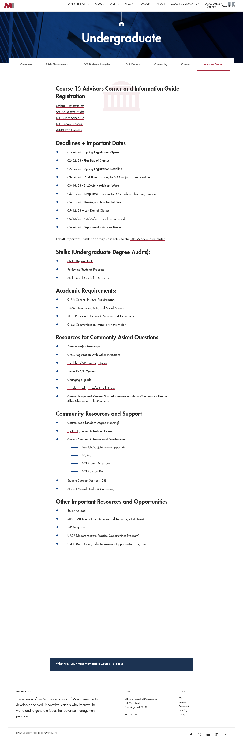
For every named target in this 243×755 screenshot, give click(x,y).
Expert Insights (78, 3)
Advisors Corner (213, 72)
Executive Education (185, 3)
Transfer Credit (76, 395)
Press (181, 705)
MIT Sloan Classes (69, 131)
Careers (185, 72)
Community (160, 72)
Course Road (75, 430)
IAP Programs (76, 535)
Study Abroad (76, 518)
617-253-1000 (132, 722)
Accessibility (184, 713)
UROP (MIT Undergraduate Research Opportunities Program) (107, 551)
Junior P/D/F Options (81, 379)
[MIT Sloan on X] (199, 743)
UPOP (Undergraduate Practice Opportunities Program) (103, 543)
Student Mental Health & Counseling (90, 496)
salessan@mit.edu (141, 404)
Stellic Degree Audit (70, 119)
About (161, 3)
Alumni (129, 3)
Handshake (89, 455)
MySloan (87, 463)
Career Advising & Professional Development (96, 447)
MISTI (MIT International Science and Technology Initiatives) (105, 526)
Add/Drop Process (69, 137)
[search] (228, 13)
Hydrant (72, 438)
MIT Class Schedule (70, 125)
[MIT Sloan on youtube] (207, 744)
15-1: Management (57, 72)
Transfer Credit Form (101, 395)
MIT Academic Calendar (147, 246)
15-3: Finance (132, 72)
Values (99, 3)
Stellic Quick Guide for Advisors (88, 285)
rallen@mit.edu (99, 408)
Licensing (183, 717)
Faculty (145, 3)
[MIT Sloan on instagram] (216, 744)
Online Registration (70, 113)
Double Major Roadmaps (83, 354)
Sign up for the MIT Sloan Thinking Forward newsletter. (128, 13)
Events (114, 3)
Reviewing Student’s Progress (85, 277)
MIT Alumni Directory (96, 471)
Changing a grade (79, 387)
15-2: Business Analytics (96, 72)
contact (211, 14)
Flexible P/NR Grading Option (87, 370)
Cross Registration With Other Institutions (93, 362)
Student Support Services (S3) (86, 488)
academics (212, 3)
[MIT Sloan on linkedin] (224, 744)
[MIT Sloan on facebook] (191, 744)
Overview (26, 72)
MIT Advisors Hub (93, 478)
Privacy (182, 721)
